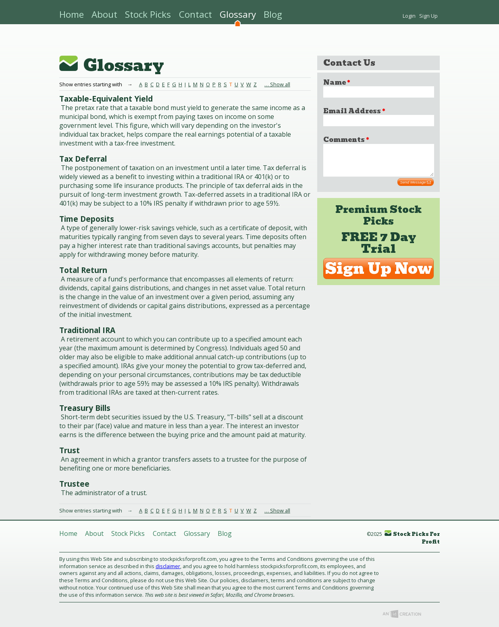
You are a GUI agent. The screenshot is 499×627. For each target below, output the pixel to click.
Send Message (415, 188)
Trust (69, 450)
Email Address (354, 111)
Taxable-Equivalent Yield (106, 98)
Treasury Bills (84, 407)
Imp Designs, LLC (402, 614)
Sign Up (428, 15)
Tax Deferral (83, 158)
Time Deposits (86, 218)
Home (71, 14)
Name (336, 82)
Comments (346, 140)
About (104, 14)
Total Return (83, 270)
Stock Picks (148, 14)
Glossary (238, 14)
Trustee (74, 483)
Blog (273, 14)
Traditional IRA (87, 330)
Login (409, 15)
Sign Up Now (378, 274)
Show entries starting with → (99, 510)
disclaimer (168, 566)
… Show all (277, 84)
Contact (195, 14)
